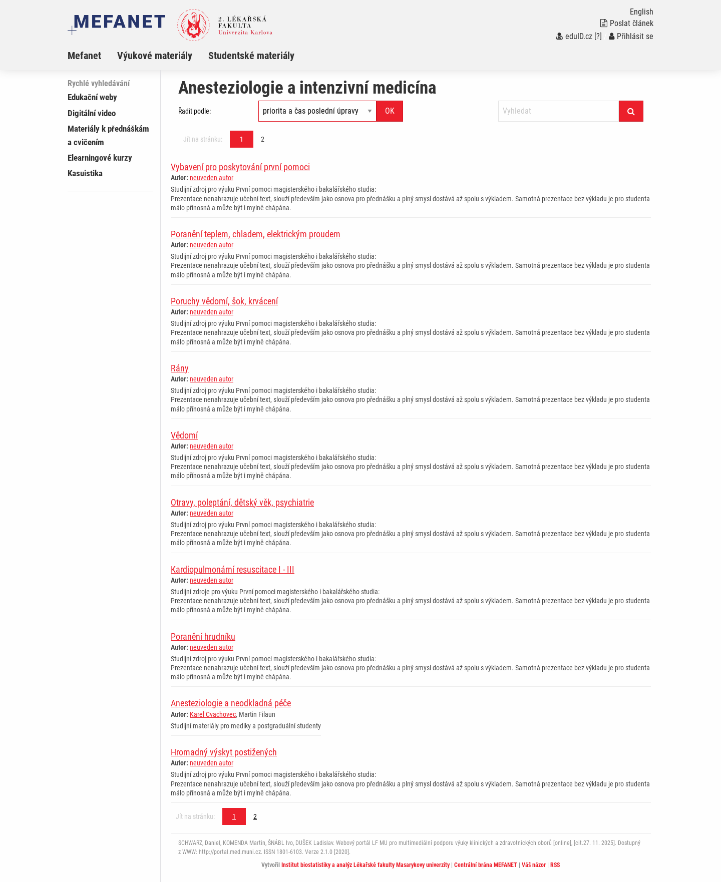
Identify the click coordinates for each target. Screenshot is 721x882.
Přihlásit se (631, 36)
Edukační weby (92, 97)
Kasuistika (85, 173)
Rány (180, 368)
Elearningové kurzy (100, 158)
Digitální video (92, 113)
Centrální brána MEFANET (485, 864)
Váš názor (534, 864)
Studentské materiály (251, 56)
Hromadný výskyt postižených (224, 752)
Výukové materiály (154, 56)
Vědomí (184, 435)
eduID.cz (574, 36)
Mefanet (84, 56)
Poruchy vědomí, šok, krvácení (224, 301)
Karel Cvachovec (213, 714)
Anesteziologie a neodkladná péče (231, 703)
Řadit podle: (194, 111)
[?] (598, 36)
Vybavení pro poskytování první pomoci (240, 167)
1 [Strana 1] (241, 139)
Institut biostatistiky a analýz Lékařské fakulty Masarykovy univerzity (365, 864)
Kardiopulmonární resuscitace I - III (232, 569)
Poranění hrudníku (203, 636)
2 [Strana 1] (262, 139)
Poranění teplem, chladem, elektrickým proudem (255, 234)
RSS (555, 864)
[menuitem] (92, 55)
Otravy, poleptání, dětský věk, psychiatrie (242, 502)
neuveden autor (211, 178)
